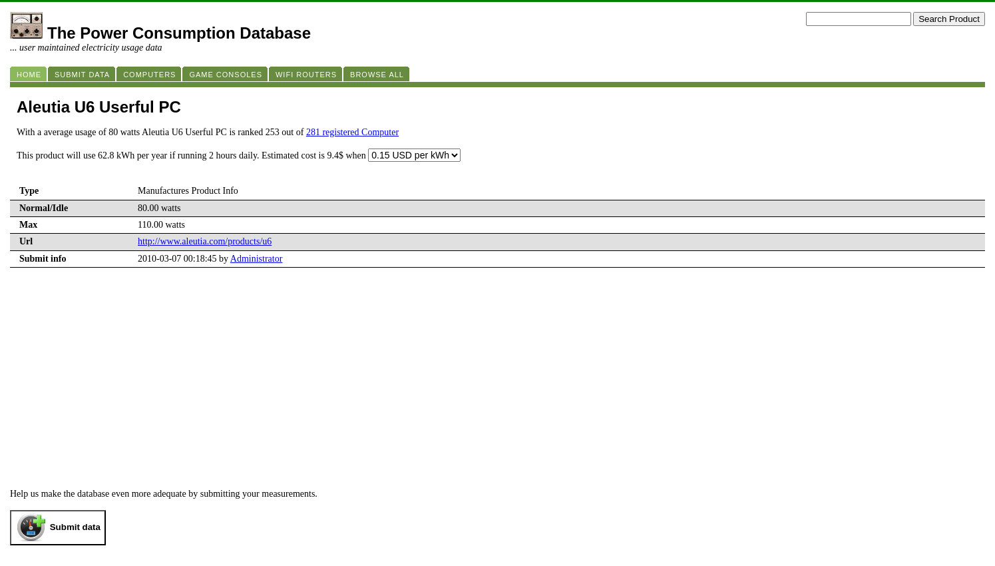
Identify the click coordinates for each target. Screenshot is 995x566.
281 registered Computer (352, 132)
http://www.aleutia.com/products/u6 (205, 241)
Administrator (256, 259)
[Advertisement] (498, 367)
